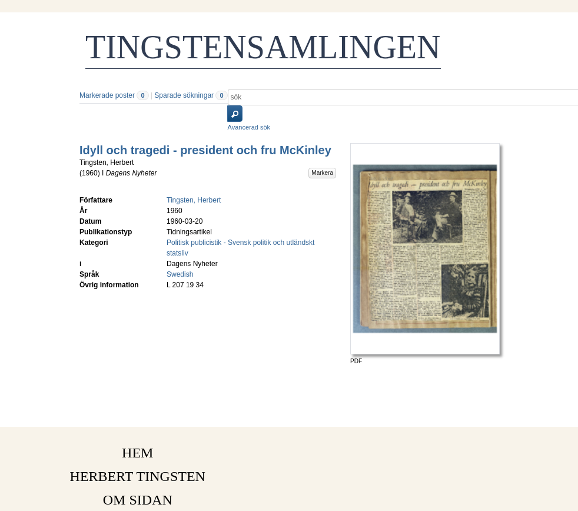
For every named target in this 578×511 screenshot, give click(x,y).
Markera (322, 173)
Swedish (180, 274)
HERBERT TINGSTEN (137, 476)
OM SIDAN (137, 499)
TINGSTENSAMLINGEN (263, 47)
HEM (137, 452)
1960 (90, 173)
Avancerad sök (249, 127)
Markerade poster (107, 95)
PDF (356, 361)
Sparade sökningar (184, 95)
